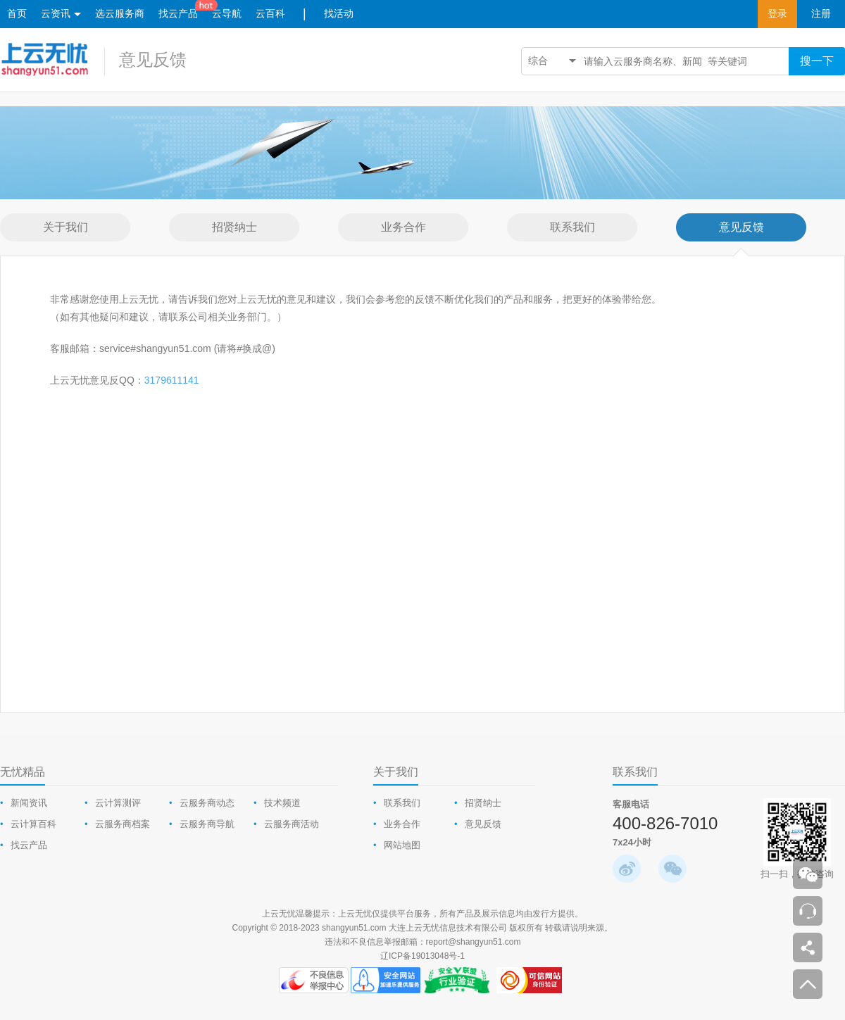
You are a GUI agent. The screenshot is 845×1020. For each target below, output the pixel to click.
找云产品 (178, 13)
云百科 (270, 13)
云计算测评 (118, 803)
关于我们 (395, 772)
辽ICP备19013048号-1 (422, 956)
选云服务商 (119, 13)
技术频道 (282, 803)
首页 (17, 13)
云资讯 (61, 14)
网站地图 (402, 845)
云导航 (227, 13)
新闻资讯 (29, 803)
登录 (777, 13)
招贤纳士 (483, 803)
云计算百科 (33, 824)
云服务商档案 (122, 824)
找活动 (338, 13)
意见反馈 (153, 59)
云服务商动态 (207, 803)
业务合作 (402, 824)
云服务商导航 (207, 824)
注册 (821, 13)
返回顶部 (807, 984)
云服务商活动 (291, 824)
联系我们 (402, 803)
